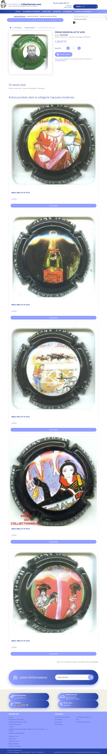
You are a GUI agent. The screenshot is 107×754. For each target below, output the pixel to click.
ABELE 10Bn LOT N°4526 (20, 641)
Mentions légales (14, 744)
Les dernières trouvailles (31, 11)
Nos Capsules (67, 11)
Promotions (46, 11)
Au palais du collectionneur (16, 719)
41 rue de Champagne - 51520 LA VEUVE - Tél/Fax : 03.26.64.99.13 (25, 752)
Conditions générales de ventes (18, 722)
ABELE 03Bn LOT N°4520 (20, 305)
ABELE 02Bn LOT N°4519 (20, 193)
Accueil (18, 11)
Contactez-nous (13, 736)
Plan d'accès (12, 739)
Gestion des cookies (15, 746)
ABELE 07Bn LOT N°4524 (20, 417)
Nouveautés (57, 11)
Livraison (11, 727)
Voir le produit (53, 206)
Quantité (58, 48)
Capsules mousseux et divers (48, 16)
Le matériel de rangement (82, 11)
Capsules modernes (19, 16)
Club (77, 719)
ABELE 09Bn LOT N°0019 (20, 529)
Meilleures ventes (14, 741)
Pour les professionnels (83, 722)
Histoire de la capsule (15, 724)
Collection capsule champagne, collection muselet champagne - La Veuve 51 (28, 730)
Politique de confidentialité (16, 733)
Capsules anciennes (32, 16)
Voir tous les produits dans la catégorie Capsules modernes (77, 662)
